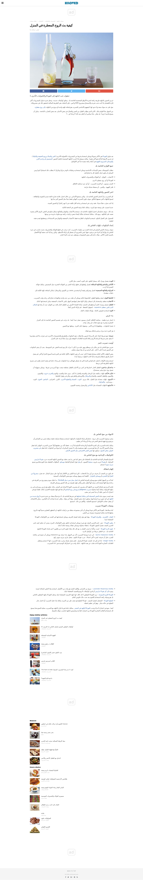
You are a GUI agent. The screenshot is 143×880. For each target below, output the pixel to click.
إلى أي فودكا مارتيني (102, 591)
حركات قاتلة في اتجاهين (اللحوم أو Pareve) (54, 724)
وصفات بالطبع (60, 21)
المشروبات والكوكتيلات (50, 21)
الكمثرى (105, 476)
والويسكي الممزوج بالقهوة (104, 161)
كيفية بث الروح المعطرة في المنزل (51, 618)
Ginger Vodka (108, 541)
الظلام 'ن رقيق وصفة (47, 644)
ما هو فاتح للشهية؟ (46, 678)
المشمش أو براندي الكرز (44, 159)
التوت (79, 379)
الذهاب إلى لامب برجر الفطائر (50, 805)
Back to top (71, 871)
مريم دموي (109, 465)
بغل (79, 462)
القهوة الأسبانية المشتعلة (48, 635)
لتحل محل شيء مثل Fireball (68, 480)
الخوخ (40, 379)
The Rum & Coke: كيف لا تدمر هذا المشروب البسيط (57, 669)
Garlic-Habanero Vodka (104, 535)
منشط (90, 462)
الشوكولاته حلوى (46, 818)
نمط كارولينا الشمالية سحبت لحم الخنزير (53, 741)
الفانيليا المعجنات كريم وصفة (49, 770)
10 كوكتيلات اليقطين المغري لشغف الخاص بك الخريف (57, 627)
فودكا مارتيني (38, 459)
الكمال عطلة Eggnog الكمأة (49, 749)
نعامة (42, 813)
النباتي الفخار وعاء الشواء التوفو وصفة (52, 787)
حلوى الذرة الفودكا (107, 529)
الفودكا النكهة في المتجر (82, 608)
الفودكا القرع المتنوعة (106, 595)
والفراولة (102, 382)
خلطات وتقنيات (33, 21)
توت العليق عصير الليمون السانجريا (51, 652)
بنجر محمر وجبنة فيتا (47, 732)
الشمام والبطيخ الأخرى (68, 379)
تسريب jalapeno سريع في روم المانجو (78, 489)
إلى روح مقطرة (40, 107)
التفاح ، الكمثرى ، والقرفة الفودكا (102, 517)
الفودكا (105, 156)
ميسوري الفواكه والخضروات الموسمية (52, 796)
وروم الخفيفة (42, 156)
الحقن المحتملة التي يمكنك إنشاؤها (88, 496)
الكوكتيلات (41, 21)
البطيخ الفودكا (108, 601)
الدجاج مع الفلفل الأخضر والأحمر (51, 758)
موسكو (62, 462)
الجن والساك (51, 156)
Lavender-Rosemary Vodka (103, 589)
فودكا (103, 462)
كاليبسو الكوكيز (45, 827)
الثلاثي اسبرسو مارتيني (48, 661)
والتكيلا (35, 156)
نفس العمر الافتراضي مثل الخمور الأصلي (79, 451)
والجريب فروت (49, 373)
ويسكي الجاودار (95, 476)
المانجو (45, 379)
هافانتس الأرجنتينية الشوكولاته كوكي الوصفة (54, 779)
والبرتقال (88, 376)
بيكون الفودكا (108, 523)
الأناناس (90, 385)
